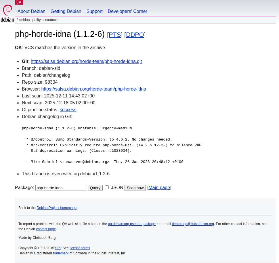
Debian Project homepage (57, 208)
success (68, 109)
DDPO (135, 34)
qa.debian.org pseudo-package (132, 224)
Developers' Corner (127, 11)
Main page (159, 187)
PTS (115, 34)
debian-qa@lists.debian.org (193, 224)
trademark (60, 253)
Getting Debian (66, 11)
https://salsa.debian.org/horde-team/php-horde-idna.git (86, 61)
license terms (80, 248)
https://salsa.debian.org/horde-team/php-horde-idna (93, 89)
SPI (58, 248)
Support (95, 11)
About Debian (31, 11)
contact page (46, 229)
